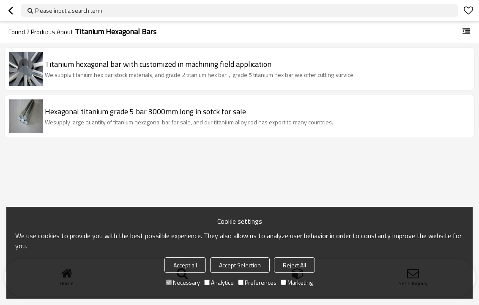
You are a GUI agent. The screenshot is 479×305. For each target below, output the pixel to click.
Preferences (257, 282)
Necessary (183, 282)
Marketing (297, 282)
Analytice (219, 282)
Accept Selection (240, 265)
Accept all (185, 265)
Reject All (294, 265)
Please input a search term (68, 10)
